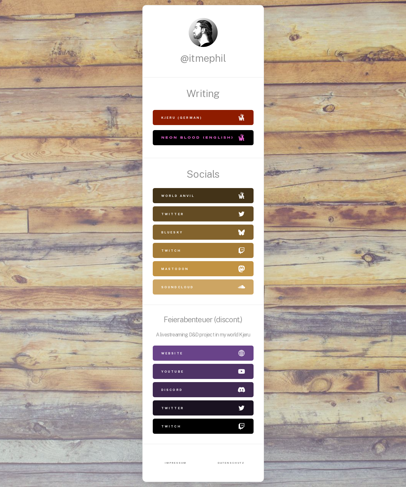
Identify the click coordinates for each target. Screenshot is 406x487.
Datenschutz (231, 462)
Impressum (175, 462)
